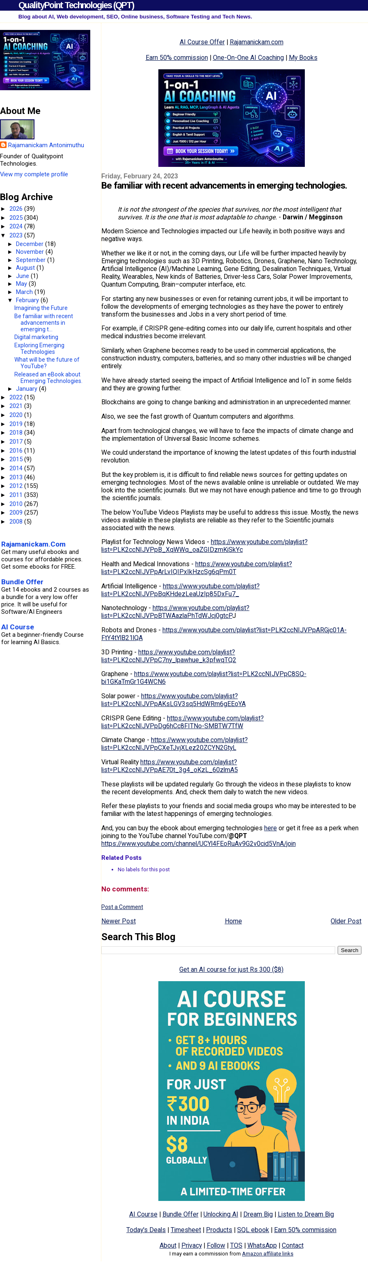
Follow (216, 1245)
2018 (16, 432)
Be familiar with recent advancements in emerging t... (43, 323)
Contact (293, 1245)
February (28, 300)
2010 (16, 504)
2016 (16, 450)
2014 (16, 468)
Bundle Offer (180, 1214)
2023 (16, 235)
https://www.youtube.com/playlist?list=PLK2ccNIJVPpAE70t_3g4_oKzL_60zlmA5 (169, 766)
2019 (16, 424)
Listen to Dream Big (306, 1214)
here (270, 828)
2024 (16, 226)
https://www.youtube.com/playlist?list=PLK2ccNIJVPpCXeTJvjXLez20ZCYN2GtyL (174, 744)
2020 (16, 415)
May (22, 283)
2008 (16, 521)
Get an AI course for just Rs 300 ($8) (231, 969)
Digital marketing (36, 337)
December (30, 244)
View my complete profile (34, 174)
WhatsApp (262, 1245)
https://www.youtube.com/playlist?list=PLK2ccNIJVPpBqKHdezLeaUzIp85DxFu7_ (180, 590)
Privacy (191, 1245)
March (25, 292)
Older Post (346, 921)
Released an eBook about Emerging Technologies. (48, 377)
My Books (303, 58)
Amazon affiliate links (267, 1254)
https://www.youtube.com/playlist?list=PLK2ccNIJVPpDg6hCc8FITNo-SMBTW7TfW (182, 722)
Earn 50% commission (177, 58)
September (31, 260)
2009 (16, 512)
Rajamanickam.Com (33, 544)
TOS (236, 1245)
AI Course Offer (202, 42)
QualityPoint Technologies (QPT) (76, 5)
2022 (16, 397)
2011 (16, 495)
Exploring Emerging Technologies (39, 348)
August (26, 267)
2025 (16, 217)
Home (233, 921)
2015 (16, 459)
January (27, 388)
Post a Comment (122, 907)
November (31, 251)
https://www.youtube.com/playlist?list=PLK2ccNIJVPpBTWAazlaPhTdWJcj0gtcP (175, 612)
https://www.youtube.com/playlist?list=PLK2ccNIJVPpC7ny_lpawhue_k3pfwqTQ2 (168, 656)
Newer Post (118, 921)
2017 (16, 441)
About (168, 1245)
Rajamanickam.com (256, 42)
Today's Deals (146, 1230)
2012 (16, 486)
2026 (16, 208)
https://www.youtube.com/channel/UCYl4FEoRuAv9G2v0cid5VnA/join (198, 844)
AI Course (143, 1214)
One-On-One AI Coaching (248, 58)
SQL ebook (253, 1230)
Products (219, 1230)
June (23, 276)
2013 (16, 477)
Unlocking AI (220, 1214)
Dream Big (258, 1214)
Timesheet (186, 1230)
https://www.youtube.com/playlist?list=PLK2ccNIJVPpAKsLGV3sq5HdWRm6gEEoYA (173, 700)
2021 (16, 406)
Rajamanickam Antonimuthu (46, 145)
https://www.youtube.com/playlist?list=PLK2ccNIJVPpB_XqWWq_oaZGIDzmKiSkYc (204, 546)
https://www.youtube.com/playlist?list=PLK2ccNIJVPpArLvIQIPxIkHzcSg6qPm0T (196, 568)
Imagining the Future (41, 308)
